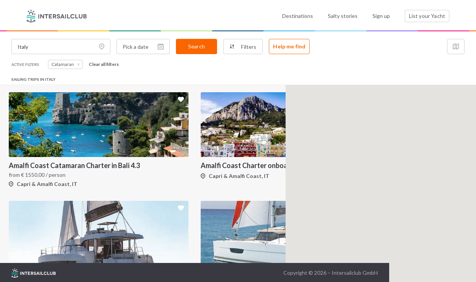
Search (196, 46)
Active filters (25, 64)
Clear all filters (104, 64)
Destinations (297, 16)
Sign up (381, 16)
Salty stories (343, 16)
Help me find (289, 46)
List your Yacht (427, 16)
